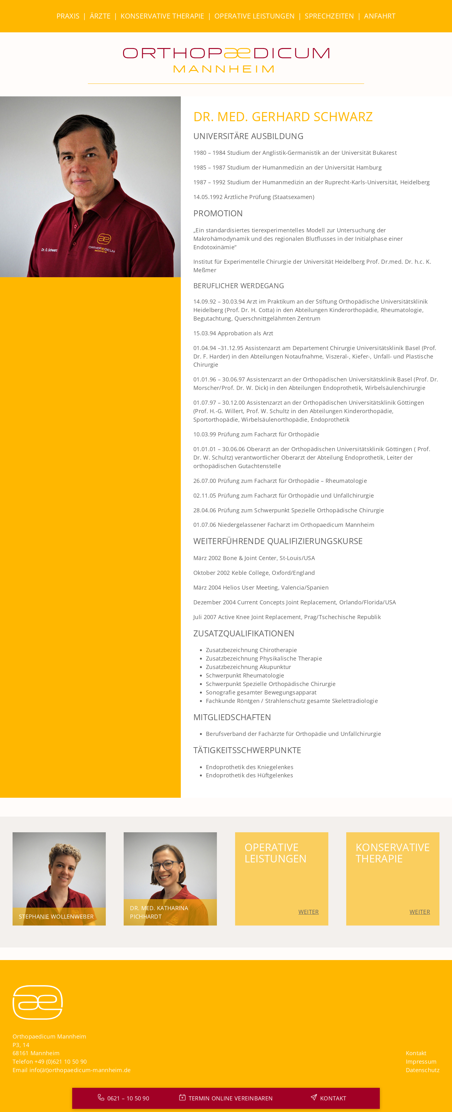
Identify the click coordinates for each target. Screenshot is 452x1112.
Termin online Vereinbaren (231, 1098)
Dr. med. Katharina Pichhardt (159, 912)
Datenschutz (422, 1070)
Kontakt (416, 1053)
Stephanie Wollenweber (56, 916)
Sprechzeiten (329, 15)
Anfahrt (380, 15)
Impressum (421, 1061)
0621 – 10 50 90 (128, 1098)
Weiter (309, 911)
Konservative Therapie (162, 15)
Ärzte (100, 15)
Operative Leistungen (254, 15)
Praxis (68, 15)
